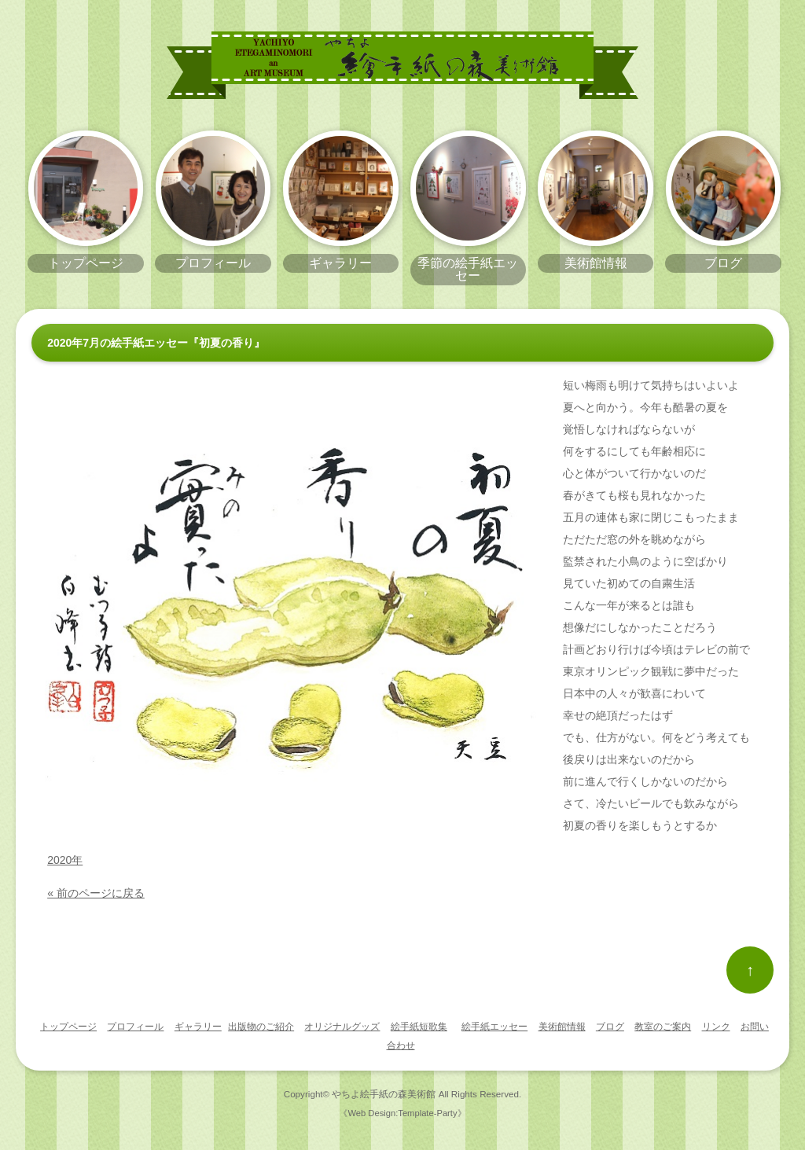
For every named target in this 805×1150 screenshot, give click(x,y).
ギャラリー (198, 1026)
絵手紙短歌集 (419, 1026)
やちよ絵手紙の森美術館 (384, 1094)
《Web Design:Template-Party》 (402, 1113)
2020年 (65, 860)
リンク (716, 1026)
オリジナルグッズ (342, 1026)
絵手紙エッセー (494, 1026)
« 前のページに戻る (96, 893)
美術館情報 (562, 1026)
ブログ (610, 1026)
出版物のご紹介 (261, 1026)
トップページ (68, 1026)
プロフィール (135, 1026)
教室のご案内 (662, 1026)
